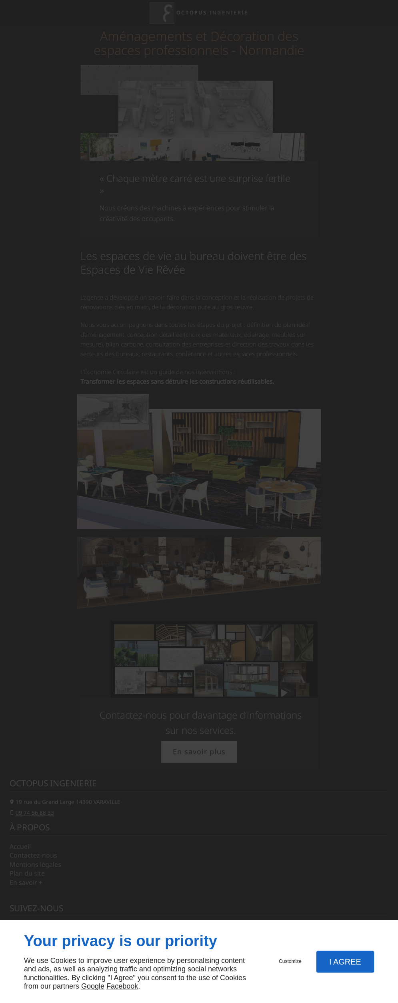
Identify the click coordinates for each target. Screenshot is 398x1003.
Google (92, 986)
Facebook (122, 986)
